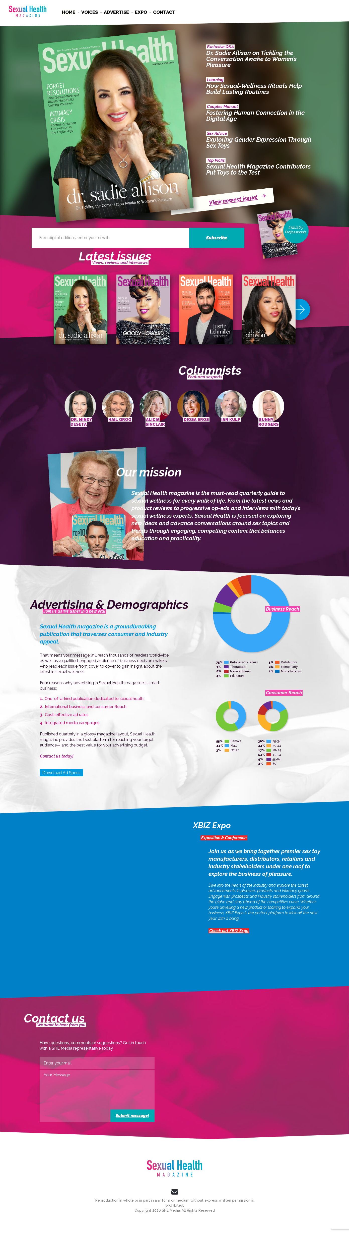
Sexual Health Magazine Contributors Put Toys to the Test (258, 170)
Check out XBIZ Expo (228, 930)
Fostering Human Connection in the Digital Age (255, 116)
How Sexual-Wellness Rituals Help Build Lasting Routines (254, 89)
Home (68, 12)
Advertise (116, 12)
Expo (141, 12)
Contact (164, 12)
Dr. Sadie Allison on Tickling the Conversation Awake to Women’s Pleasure (251, 59)
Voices (89, 12)
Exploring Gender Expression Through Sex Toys (258, 143)
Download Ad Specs (61, 772)
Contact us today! (57, 756)
